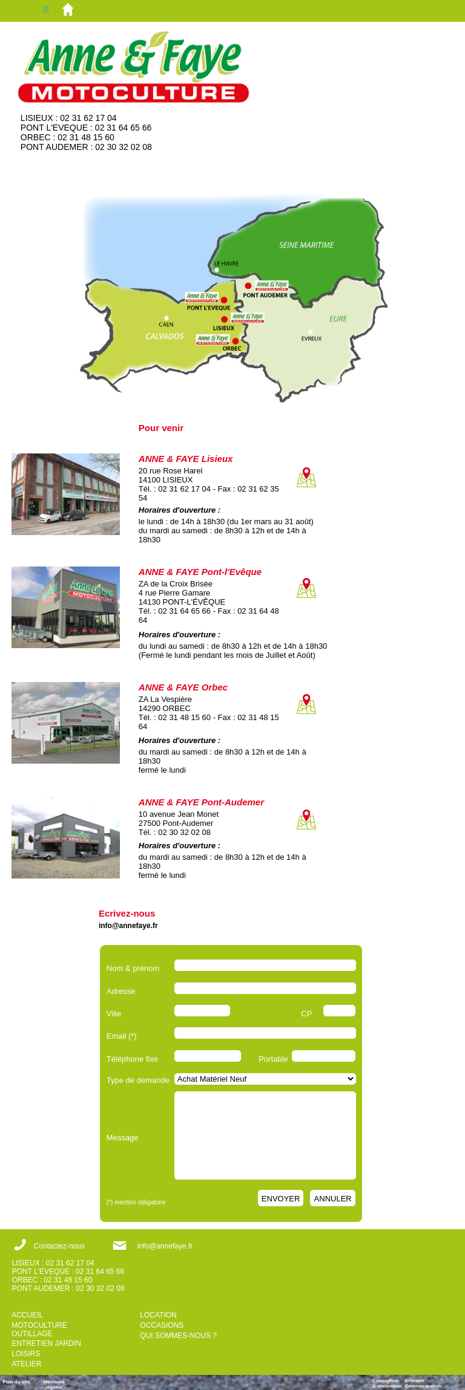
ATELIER (26, 1364)
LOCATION (158, 1315)
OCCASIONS (161, 1325)
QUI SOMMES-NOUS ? (178, 1335)
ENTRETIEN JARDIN (46, 1343)
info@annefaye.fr (128, 925)
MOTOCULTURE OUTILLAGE (39, 1329)
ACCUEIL (27, 1315)
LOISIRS (26, 1353)
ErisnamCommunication (423, 1383)
